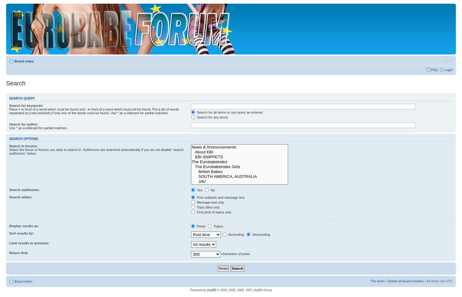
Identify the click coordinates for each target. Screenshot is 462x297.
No (210, 190)
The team (377, 281)
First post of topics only (211, 212)
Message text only (207, 202)
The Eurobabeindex (239, 162)
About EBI (239, 152)
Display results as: (24, 226)
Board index (24, 61)
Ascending (233, 234)
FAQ (434, 70)
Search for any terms (209, 117)
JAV (239, 181)
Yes (196, 190)
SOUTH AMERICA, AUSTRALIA (239, 176)
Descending (258, 234)
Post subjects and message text (217, 197)
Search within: (20, 197)
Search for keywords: (26, 105)
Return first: (18, 253)
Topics (215, 226)
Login (449, 70)
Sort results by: (21, 233)
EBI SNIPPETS (239, 157)
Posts (198, 226)
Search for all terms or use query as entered (227, 112)
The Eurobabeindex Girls (239, 166)
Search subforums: (24, 190)
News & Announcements (239, 147)
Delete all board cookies (405, 281)
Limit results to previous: (29, 243)
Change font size (448, 60)
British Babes (239, 171)
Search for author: (23, 124)
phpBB (211, 290)
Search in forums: (23, 146)
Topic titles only (205, 207)
